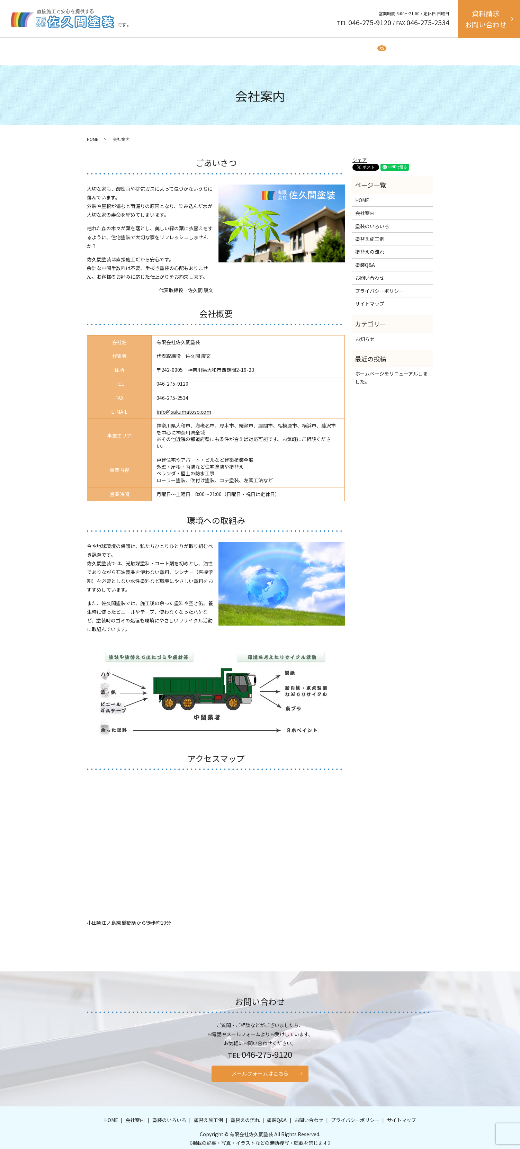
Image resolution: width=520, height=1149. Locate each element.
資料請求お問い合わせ (485, 18)
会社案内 (189, 47)
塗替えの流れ (302, 47)
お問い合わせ (369, 271)
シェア (359, 153)
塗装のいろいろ (225, 47)
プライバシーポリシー (379, 284)
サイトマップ (369, 297)
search (363, 48)
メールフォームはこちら (260, 1068)
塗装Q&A (336, 47)
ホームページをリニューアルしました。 (391, 370)
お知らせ (365, 332)
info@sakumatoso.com (183, 405)
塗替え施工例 (264, 47)
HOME (164, 47)
